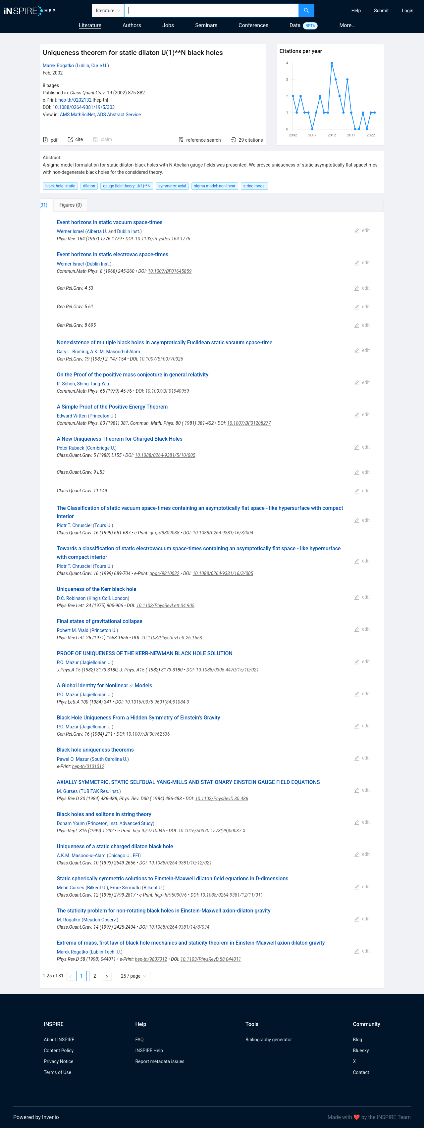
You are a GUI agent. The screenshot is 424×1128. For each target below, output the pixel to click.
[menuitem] (356, 10)
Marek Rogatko (58, 65)
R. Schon (66, 383)
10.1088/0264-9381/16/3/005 (223, 573)
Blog (357, 1039)
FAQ (139, 1039)
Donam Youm (70, 823)
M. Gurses (67, 791)
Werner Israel (70, 231)
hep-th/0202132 (74, 100)
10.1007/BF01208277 (249, 423)
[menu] (370, 10)
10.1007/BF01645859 (169, 271)
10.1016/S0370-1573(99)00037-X (211, 830)
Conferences (253, 25)
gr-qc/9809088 (165, 532)
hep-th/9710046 (149, 830)
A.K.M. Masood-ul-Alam (81, 855)
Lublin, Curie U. (92, 65)
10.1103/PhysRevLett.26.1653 (171, 637)
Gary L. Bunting (72, 351)
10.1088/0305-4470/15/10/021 (227, 669)
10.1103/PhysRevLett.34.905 (165, 605)
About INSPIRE (59, 1039)
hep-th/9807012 (151, 959)
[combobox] (211, 10)
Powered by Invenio (36, 1117)
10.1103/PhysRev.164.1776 (162, 238)
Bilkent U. (96, 887)
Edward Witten (71, 415)
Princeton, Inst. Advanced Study (120, 823)
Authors (132, 25)
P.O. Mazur (68, 662)
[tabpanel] (212, 600)
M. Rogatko (68, 919)
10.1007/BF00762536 (148, 734)
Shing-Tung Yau (93, 383)
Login (407, 10)
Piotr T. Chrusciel (74, 525)
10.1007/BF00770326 (161, 359)
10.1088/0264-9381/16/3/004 (223, 532)
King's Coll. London (108, 598)
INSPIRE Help (149, 1050)
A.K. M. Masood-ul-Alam (115, 351)
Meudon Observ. (100, 919)
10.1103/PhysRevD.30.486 (221, 798)
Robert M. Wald (72, 630)
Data (295, 25)
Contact (361, 1072)
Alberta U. (97, 231)
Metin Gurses (70, 887)
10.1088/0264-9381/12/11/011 (231, 895)
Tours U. (103, 525)
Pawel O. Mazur (73, 759)
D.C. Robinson (71, 598)
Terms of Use (57, 1072)
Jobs (168, 25)
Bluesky (361, 1050)
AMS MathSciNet (77, 114)
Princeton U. (102, 415)
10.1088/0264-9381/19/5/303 (83, 107)
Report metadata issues (159, 1061)
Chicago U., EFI (123, 855)
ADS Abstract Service (119, 114)
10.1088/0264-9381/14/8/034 (179, 927)
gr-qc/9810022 (165, 573)
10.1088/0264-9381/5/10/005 (165, 455)
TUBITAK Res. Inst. (100, 791)
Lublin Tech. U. (106, 952)
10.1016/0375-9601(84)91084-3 (157, 702)
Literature (90, 25)
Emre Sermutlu (125, 887)
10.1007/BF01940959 (167, 391)
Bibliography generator (268, 1039)
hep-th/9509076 (171, 895)
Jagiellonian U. (96, 662)
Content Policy (59, 1050)
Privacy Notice (58, 1061)
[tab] (61, 205)
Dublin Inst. (128, 231)
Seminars (206, 25)
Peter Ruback (70, 448)
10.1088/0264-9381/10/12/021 (180, 862)
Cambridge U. (101, 448)
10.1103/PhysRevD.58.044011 (211, 959)
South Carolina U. (110, 759)
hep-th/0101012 (88, 766)
